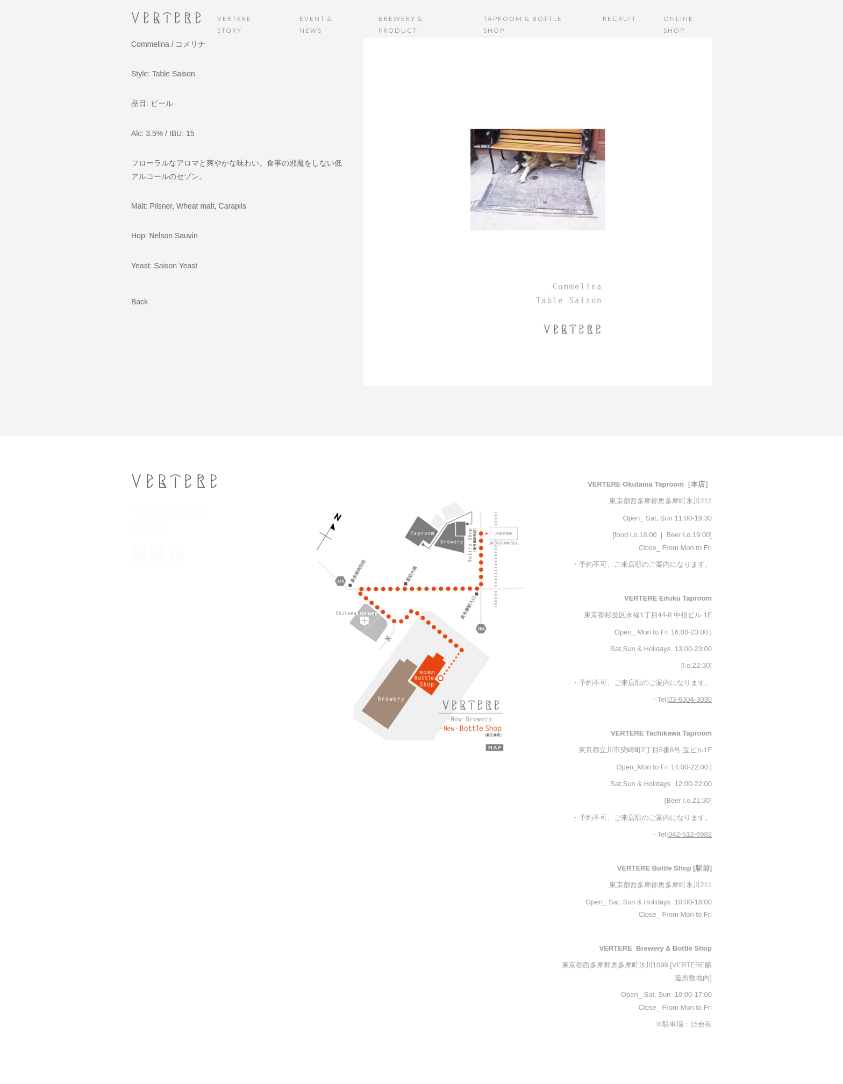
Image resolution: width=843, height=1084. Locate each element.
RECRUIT (620, 19)
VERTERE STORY (234, 24)
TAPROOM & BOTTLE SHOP (522, 24)
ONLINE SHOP (678, 24)
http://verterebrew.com (166, 511)
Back (139, 301)
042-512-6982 (690, 834)
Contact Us (148, 528)
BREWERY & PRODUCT (400, 24)
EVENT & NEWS (316, 24)
